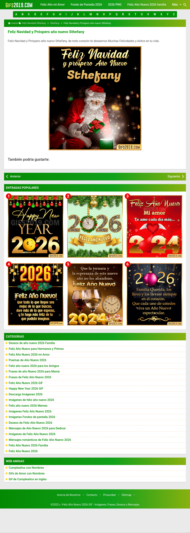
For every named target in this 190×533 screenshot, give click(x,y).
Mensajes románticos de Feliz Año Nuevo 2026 (40, 439)
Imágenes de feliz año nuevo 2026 (31, 400)
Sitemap (127, 494)
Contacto (91, 494)
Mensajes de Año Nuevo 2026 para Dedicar (37, 428)
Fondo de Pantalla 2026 (86, 4)
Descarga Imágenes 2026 (25, 394)
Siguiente (174, 176)
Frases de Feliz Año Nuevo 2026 (30, 377)
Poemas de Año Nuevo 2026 (27, 360)
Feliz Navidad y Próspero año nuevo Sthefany (45, 32)
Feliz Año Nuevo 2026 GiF (26, 383)
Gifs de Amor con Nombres (27, 473)
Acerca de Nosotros (69, 494)
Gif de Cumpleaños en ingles (28, 479)
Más (177, 4)
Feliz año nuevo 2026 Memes (28, 405)
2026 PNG (115, 4)
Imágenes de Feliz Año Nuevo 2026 (32, 434)
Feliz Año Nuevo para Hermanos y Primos (36, 348)
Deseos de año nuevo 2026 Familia (32, 343)
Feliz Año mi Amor (52, 4)
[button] (16, 14)
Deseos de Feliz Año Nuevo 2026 (30, 422)
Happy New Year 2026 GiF (26, 388)
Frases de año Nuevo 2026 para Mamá (34, 371)
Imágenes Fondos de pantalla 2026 (32, 417)
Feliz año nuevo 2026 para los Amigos (34, 365)
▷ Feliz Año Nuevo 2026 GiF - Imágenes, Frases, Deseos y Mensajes (99, 504)
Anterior (15, 176)
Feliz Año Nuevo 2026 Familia (28, 445)
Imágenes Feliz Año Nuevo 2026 (30, 411)
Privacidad (109, 494)
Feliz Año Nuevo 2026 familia (146, 4)
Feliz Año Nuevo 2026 (23, 451)
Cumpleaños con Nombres (26, 467)
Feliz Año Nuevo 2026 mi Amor (29, 354)
